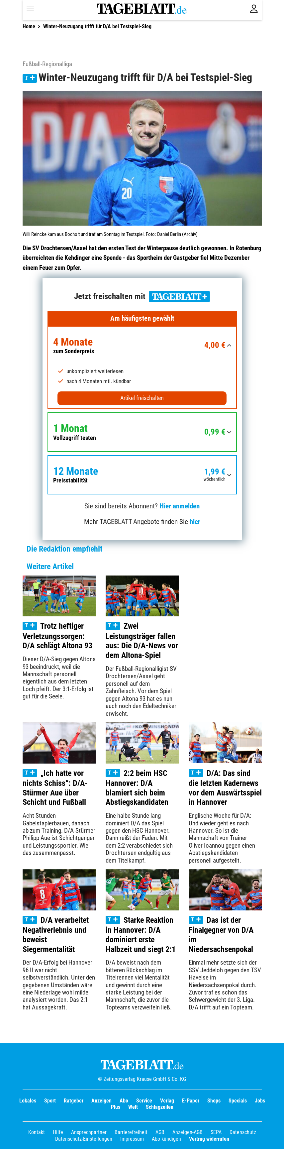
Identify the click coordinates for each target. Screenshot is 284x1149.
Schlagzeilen (159, 1107)
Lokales (27, 1100)
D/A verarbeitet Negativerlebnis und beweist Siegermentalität (56, 934)
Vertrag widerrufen (209, 1139)
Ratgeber (73, 1100)
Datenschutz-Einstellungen (83, 1139)
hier (195, 522)
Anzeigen (101, 1100)
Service (144, 1100)
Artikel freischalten (142, 398)
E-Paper (190, 1100)
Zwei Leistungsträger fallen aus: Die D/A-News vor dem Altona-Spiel (142, 640)
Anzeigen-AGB (187, 1132)
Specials (238, 1100)
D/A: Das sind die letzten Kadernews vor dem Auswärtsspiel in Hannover (225, 788)
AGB (159, 1132)
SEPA (216, 1132)
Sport (50, 1100)
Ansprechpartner (89, 1132)
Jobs (260, 1100)
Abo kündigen (166, 1139)
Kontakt (36, 1132)
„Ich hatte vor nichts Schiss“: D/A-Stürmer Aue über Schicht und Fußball (55, 788)
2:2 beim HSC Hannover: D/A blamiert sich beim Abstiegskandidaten (137, 788)
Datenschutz (243, 1132)
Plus (115, 1107)
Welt (133, 1107)
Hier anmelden (179, 506)
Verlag (167, 1100)
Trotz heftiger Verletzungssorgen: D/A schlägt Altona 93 (57, 635)
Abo (124, 1100)
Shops (214, 1100)
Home (29, 26)
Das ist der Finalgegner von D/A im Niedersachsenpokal (221, 934)
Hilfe (58, 1132)
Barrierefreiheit (131, 1132)
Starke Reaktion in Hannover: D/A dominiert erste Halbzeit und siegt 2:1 (141, 934)
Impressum (132, 1139)
